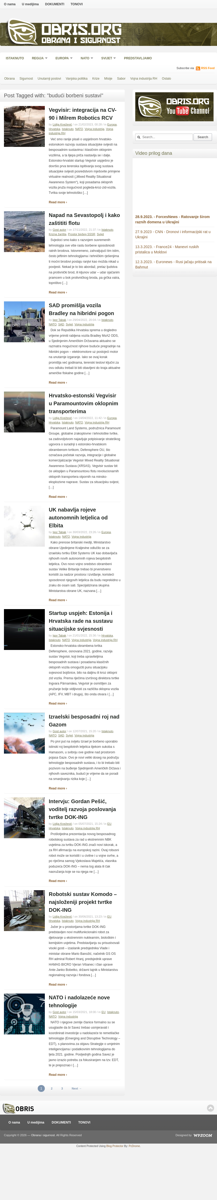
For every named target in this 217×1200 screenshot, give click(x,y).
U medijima (30, 4)
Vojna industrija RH (143, 78)
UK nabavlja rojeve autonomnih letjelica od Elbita (78, 517)
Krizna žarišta (57, 234)
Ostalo (166, 78)
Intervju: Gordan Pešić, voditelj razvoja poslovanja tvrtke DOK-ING (82, 809)
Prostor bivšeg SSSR (81, 234)
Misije (108, 78)
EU (109, 823)
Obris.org (82, 31)
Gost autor (59, 229)
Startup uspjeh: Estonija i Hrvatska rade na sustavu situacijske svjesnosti (81, 621)
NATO (85, 58)
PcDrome (134, 1146)
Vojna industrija (94, 129)
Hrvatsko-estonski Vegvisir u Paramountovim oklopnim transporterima (83, 403)
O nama (10, 4)
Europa (62, 58)
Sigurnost (26, 78)
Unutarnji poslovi (49, 78)
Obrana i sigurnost (81, 41)
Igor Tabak (59, 319)
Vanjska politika (77, 78)
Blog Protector (114, 1146)
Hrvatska (54, 129)
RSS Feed (208, 68)
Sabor (121, 78)
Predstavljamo (138, 58)
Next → (77, 1088)
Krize (95, 78)
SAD (61, 324)
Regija (38, 58)
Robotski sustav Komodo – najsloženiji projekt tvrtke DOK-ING (83, 902)
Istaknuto (15, 58)
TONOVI (77, 4)
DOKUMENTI (54, 4)
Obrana (9, 78)
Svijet (107, 58)
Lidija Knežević (62, 124)
